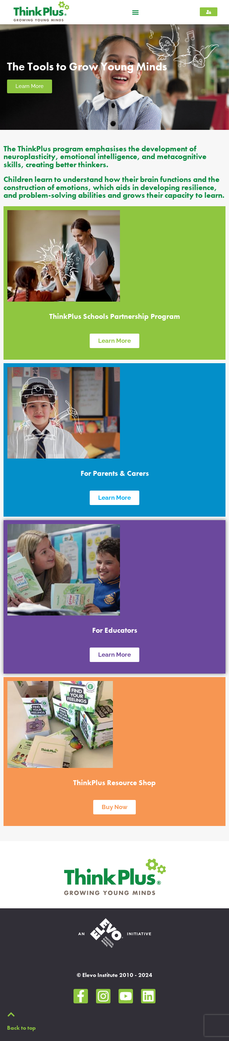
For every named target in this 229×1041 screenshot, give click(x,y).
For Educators (114, 630)
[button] (135, 12)
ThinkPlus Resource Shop (114, 782)
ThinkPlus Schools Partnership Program (114, 316)
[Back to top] (11, 1014)
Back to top (21, 1027)
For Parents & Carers (115, 473)
